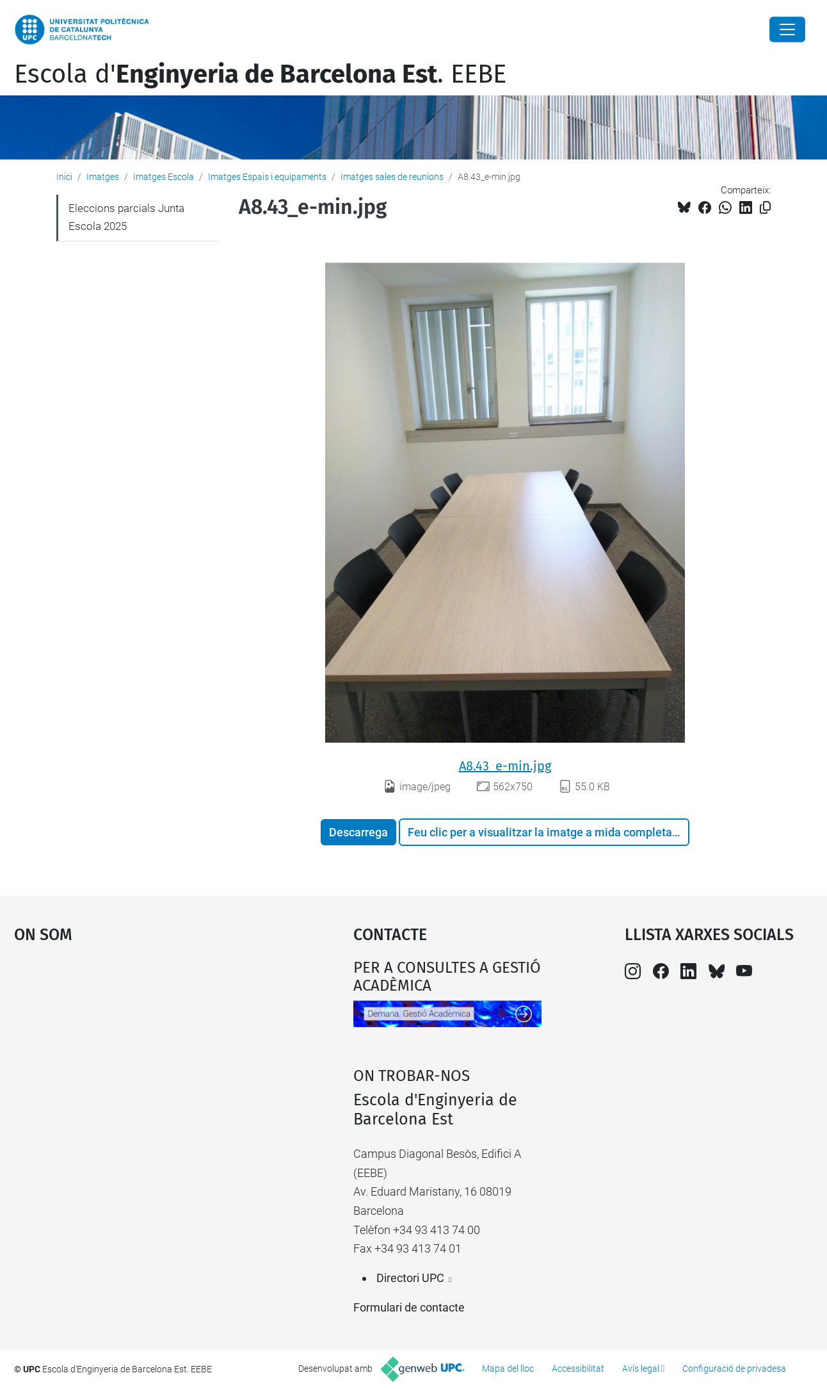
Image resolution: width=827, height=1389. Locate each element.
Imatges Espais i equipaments (267, 177)
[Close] (787, 29)
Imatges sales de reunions (392, 177)
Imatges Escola (163, 177)
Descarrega (358, 832)
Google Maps (142, 1055)
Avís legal (640, 1368)
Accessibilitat (578, 1368)
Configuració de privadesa (734, 1368)
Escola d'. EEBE (260, 74)
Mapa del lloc (508, 1368)
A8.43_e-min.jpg (505, 766)
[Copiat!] (765, 207)
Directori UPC (410, 1278)
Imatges (102, 177)
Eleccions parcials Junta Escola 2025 (126, 217)
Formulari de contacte (409, 1307)
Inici (64, 177)
